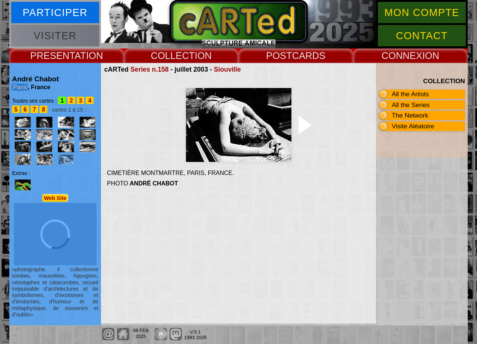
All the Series (411, 105)
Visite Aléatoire (413, 126)
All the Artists (410, 94)
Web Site (55, 198)
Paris (19, 87)
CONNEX (402, 55)
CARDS (309, 55)
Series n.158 (149, 69)
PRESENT (52, 55)
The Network (410, 115)
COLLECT (173, 55)
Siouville (227, 69)
